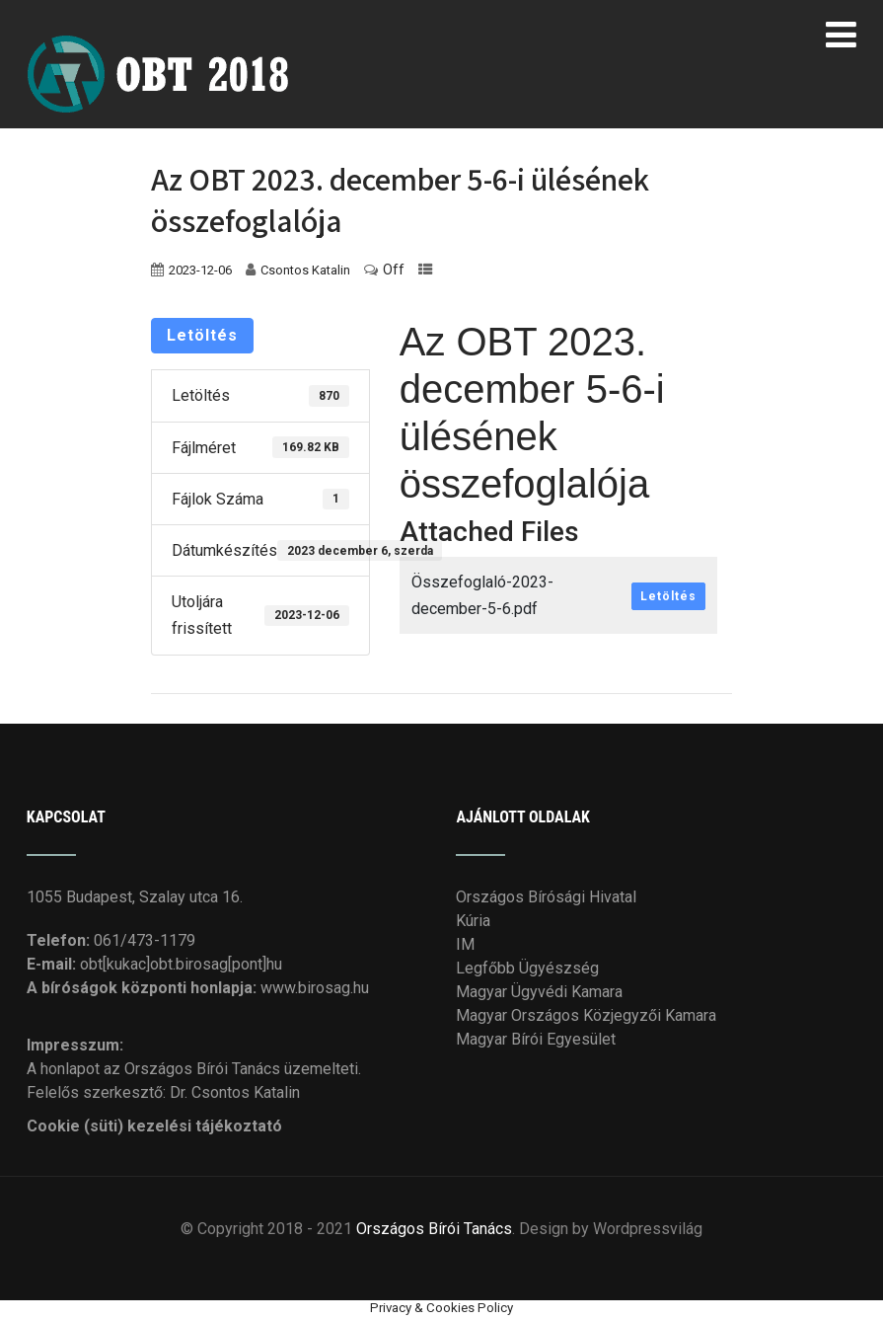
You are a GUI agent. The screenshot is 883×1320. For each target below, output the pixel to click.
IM (465, 944)
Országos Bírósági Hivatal (546, 897)
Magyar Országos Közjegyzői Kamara (586, 1015)
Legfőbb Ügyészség (527, 968)
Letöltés (202, 335)
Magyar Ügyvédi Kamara (539, 991)
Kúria (473, 920)
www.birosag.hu (314, 987)
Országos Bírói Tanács (434, 1228)
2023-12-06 (200, 270)
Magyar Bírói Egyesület (536, 1039)
